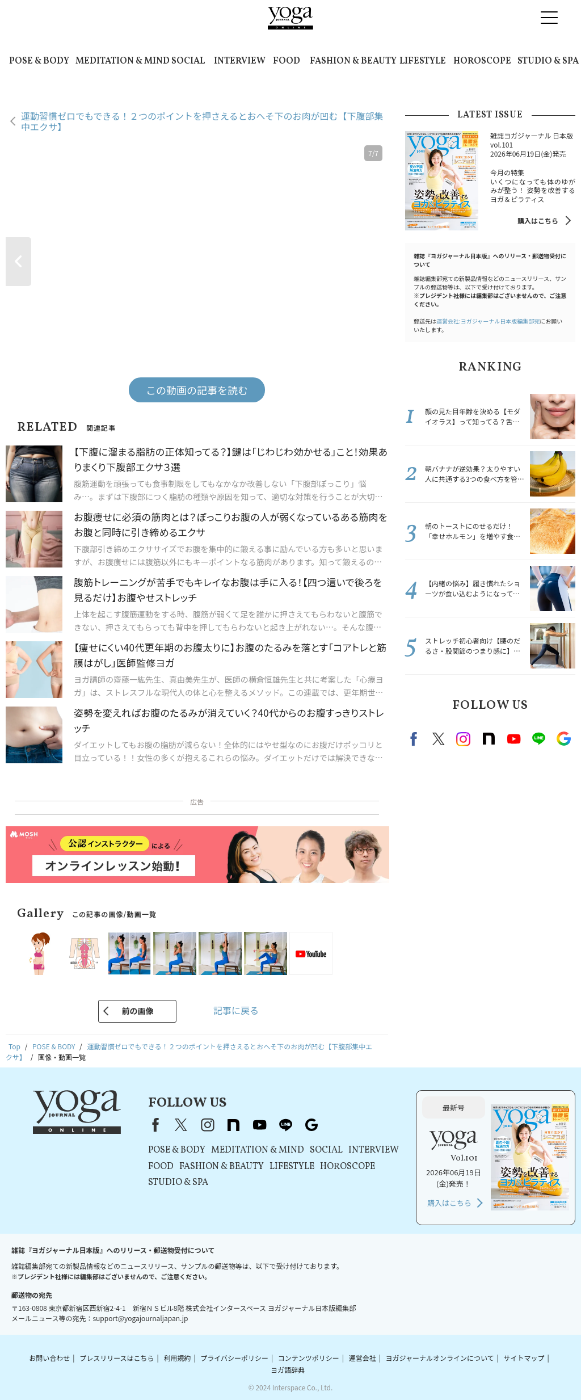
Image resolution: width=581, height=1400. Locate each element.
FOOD (286, 61)
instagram (463, 738)
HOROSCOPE (482, 61)
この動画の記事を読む (197, 389)
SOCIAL (188, 61)
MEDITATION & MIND (122, 61)
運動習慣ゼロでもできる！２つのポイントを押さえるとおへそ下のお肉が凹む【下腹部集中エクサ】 (202, 121)
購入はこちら (537, 220)
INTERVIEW (240, 61)
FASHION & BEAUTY (353, 61)
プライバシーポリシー (234, 1358)
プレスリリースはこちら (116, 1358)
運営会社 (362, 1358)
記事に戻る (236, 1010)
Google (563, 738)
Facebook (415, 738)
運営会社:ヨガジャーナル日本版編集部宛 (488, 321)
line (538, 738)
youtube (259, 1124)
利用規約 (177, 1358)
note (488, 738)
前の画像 (137, 1010)
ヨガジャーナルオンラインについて (440, 1358)
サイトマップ (523, 1358)
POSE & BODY (39, 61)
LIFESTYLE (422, 61)
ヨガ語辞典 (288, 1369)
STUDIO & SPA (548, 61)
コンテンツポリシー (308, 1358)
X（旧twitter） (438, 738)
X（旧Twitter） (181, 1124)
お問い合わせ (49, 1358)
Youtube (513, 738)
